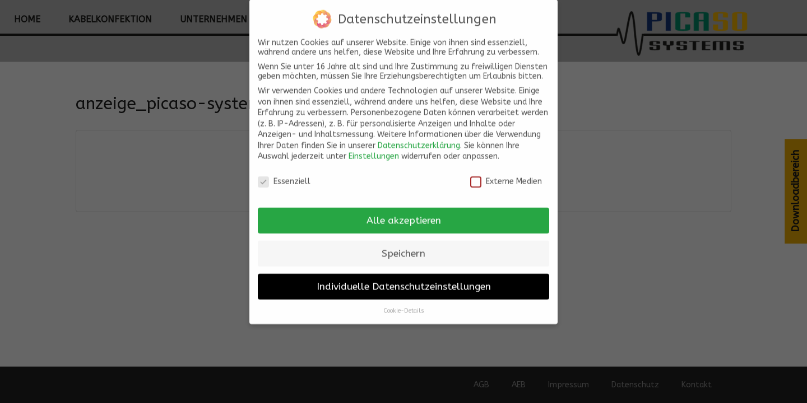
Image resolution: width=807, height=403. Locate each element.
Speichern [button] (403, 247)
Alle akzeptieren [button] (404, 214)
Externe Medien (506, 175)
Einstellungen (374, 150)
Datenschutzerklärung (419, 139)
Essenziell (284, 175)
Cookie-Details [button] (403, 304)
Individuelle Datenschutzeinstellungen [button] (404, 280)
